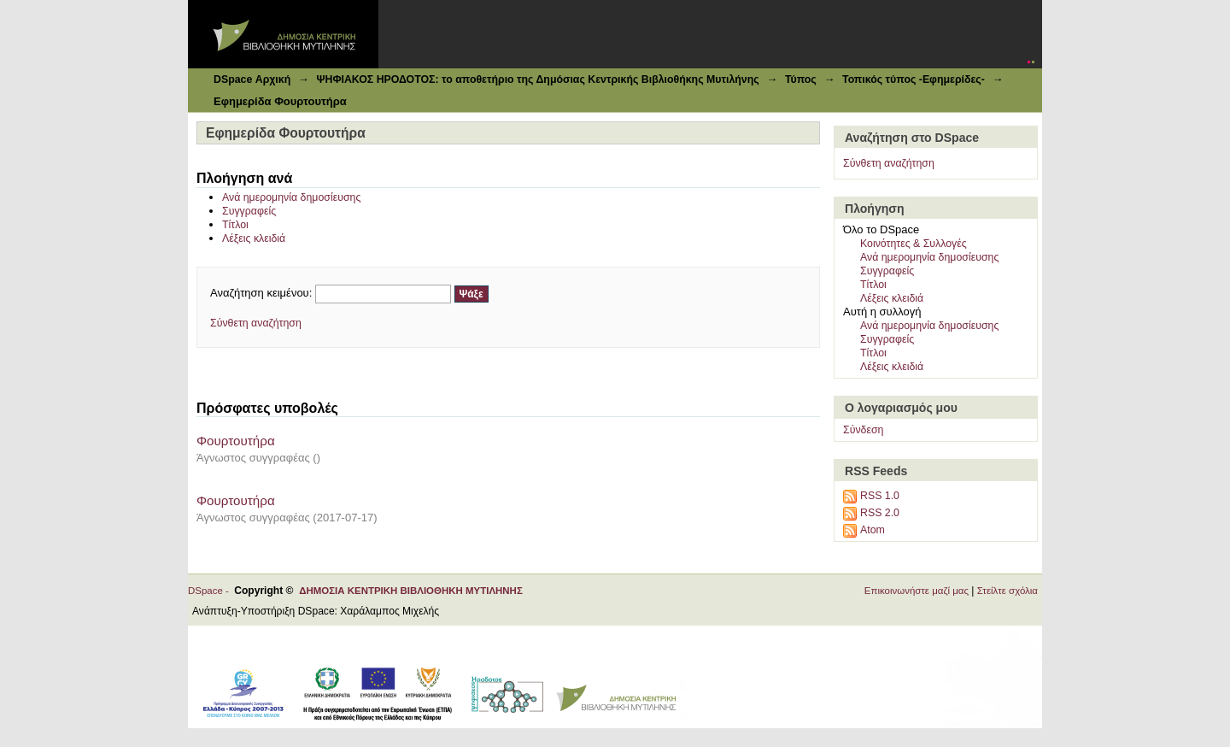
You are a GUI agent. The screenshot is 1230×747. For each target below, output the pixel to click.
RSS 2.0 (879, 513)
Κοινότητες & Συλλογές (913, 244)
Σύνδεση (863, 430)
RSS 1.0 (879, 496)
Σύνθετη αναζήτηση (256, 323)
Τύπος (801, 79)
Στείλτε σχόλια (1007, 590)
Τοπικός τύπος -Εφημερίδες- (913, 79)
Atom (872, 530)
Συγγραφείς (249, 211)
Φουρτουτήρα (235, 440)
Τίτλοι (235, 225)
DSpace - (211, 590)
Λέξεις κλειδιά (253, 238)
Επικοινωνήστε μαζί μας (916, 590)
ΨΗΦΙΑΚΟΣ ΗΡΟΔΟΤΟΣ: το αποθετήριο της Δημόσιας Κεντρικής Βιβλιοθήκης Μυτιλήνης (537, 79)
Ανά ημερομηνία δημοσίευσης (291, 197)
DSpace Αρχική (252, 79)
